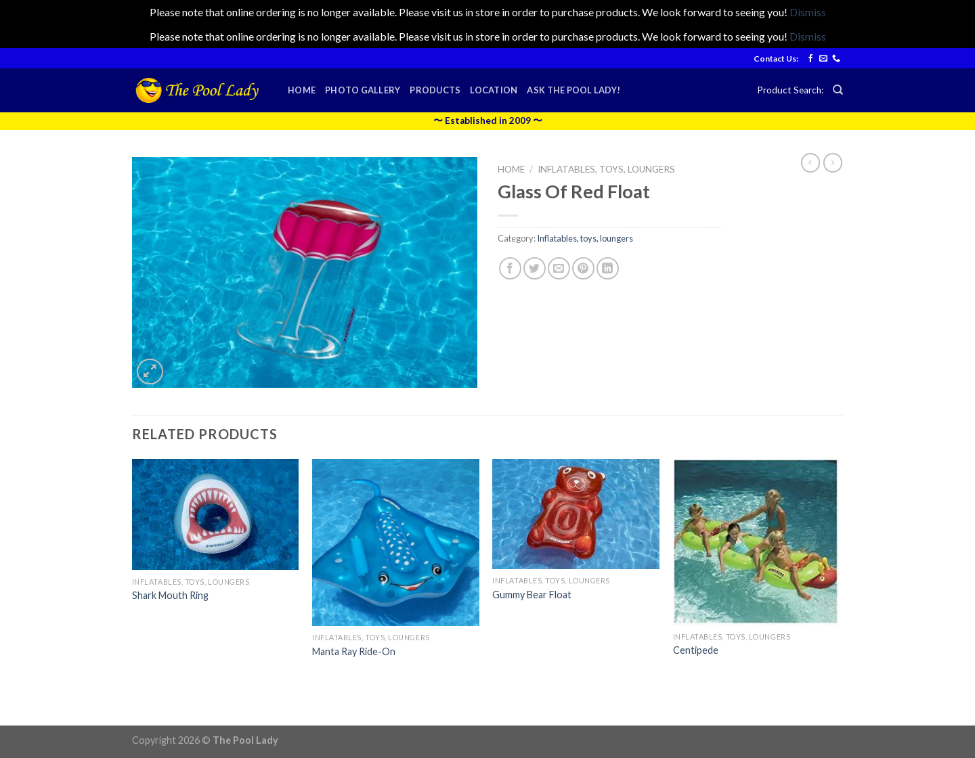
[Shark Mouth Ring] (215, 514)
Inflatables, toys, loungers (606, 169)
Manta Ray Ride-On (353, 651)
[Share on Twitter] (534, 268)
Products (435, 90)
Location (493, 90)
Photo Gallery (362, 90)
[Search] (838, 90)
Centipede (695, 650)
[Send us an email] (823, 59)
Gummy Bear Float (531, 594)
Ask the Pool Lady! (573, 90)
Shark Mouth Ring (170, 595)
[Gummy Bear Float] (575, 514)
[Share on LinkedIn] (608, 268)
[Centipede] (756, 542)
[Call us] (836, 59)
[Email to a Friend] (559, 268)
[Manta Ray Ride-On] (395, 542)
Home (302, 90)
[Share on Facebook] (510, 268)
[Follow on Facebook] (810, 59)
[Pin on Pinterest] (583, 268)
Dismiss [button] (807, 11)
